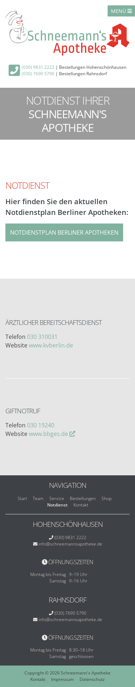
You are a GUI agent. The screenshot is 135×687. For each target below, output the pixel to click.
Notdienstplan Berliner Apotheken (64, 232)
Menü (121, 11)
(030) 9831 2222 (38, 67)
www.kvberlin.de (51, 345)
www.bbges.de (48, 434)
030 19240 (40, 425)
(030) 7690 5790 (38, 74)
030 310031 (42, 337)
